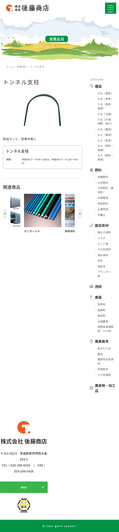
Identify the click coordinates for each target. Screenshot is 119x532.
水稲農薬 (103, 321)
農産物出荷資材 (106, 361)
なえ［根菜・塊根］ (106, 148)
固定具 (102, 266)
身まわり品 (104, 348)
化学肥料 (103, 183)
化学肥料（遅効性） (106, 190)
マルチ (102, 238)
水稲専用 (103, 198)
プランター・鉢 (106, 274)
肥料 (98, 169)
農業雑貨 (102, 341)
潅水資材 (103, 255)
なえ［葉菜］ (106, 135)
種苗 (98, 86)
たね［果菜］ (106, 99)
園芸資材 (102, 225)
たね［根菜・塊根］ (106, 106)
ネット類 (103, 244)
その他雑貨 (104, 375)
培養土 (102, 215)
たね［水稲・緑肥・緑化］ (106, 121)
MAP (23, 487)
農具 (100, 354)
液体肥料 (103, 203)
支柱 (100, 260)
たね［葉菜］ (106, 93)
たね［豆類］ (106, 114)
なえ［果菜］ (106, 140)
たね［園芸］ (106, 129)
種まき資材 (104, 232)
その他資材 (104, 249)
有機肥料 (103, 177)
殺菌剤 (102, 310)
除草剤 (102, 304)
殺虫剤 (102, 315)
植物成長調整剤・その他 (106, 329)
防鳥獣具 (103, 369)
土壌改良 (103, 209)
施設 (98, 286)
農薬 (98, 297)
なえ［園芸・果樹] (106, 157)
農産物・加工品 (105, 388)
